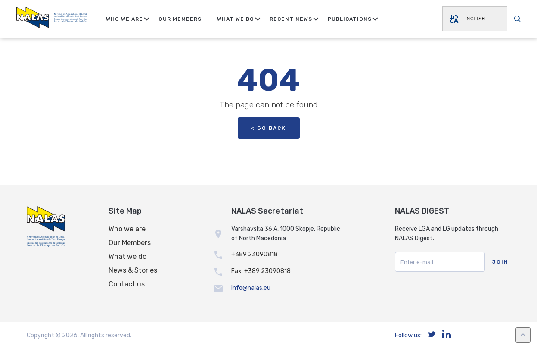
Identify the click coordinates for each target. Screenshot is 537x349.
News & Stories (133, 270)
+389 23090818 (254, 254)
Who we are (127, 229)
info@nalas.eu (250, 288)
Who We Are (124, 19)
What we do (127, 256)
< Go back (268, 128)
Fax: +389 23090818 (261, 271)
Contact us (127, 284)
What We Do (235, 19)
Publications (350, 19)
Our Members (180, 19)
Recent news (291, 19)
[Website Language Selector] (474, 18)
